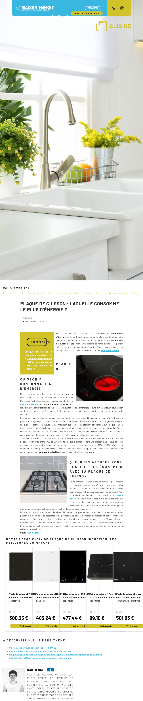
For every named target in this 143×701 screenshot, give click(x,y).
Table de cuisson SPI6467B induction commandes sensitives (76, 597)
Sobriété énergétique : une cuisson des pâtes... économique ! (41, 658)
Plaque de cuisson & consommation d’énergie (39, 353)
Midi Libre (34, 532)
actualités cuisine (110, 350)
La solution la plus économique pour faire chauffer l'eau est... (41, 651)
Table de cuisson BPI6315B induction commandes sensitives (22, 597)
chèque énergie (28, 404)
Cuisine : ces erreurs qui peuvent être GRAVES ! (33, 647)
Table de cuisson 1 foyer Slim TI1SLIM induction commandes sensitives (105, 597)
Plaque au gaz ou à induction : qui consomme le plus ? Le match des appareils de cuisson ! (55, 654)
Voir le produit (26, 626)
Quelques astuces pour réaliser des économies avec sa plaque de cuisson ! (39, 363)
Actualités (93, 8)
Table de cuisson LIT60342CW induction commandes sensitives (51, 597)
